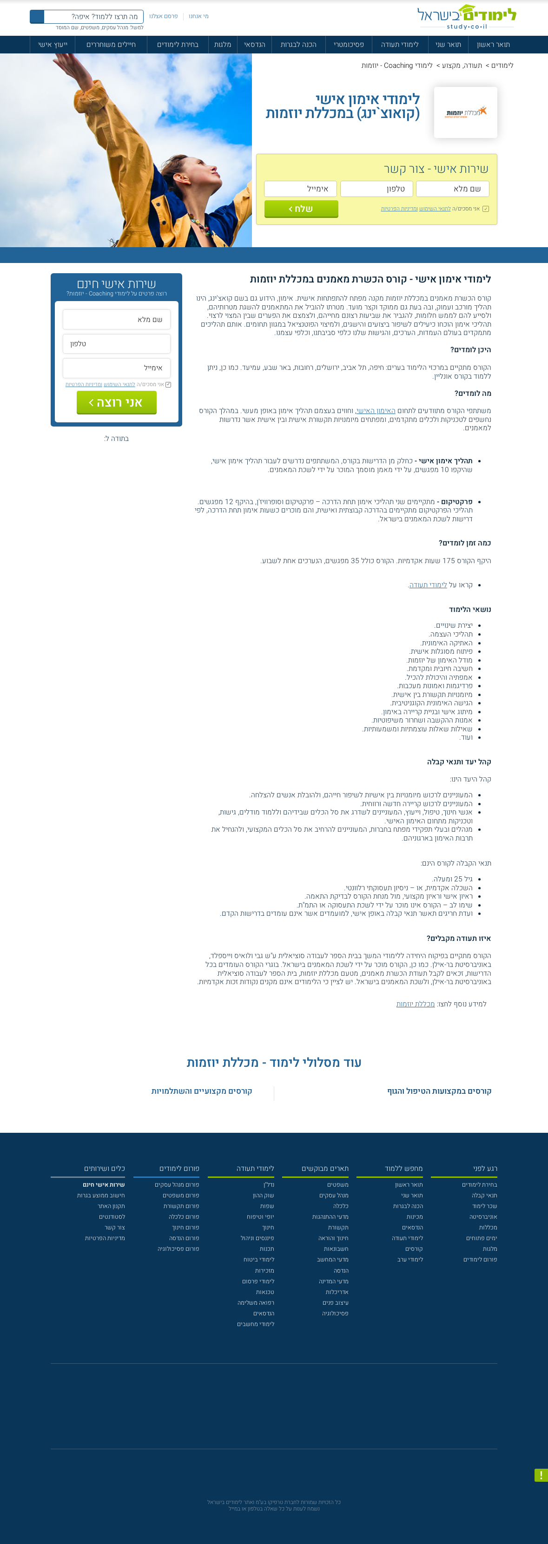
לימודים (502, 65)
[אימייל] (300, 189)
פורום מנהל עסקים (177, 1185)
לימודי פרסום (258, 1281)
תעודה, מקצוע (462, 65)
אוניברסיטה (483, 1217)
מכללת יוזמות (415, 1004)
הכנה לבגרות (299, 44)
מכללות (488, 1227)
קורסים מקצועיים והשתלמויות (202, 1091)
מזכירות (264, 1271)
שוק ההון (263, 1195)
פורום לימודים (480, 1259)
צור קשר (115, 1227)
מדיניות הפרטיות (105, 1238)
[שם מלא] (452, 189)
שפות (267, 1206)
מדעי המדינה (334, 1281)
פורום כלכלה (184, 1217)
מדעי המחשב (333, 1259)
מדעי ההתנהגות (330, 1217)
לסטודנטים (112, 1217)
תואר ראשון (493, 44)
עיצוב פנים (336, 1303)
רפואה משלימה (256, 1303)
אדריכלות (337, 1292)
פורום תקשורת (181, 1206)
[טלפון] (377, 189)
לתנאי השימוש (435, 208)
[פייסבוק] (268, 1411)
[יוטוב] (285, 1411)
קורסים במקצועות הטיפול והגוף (439, 1091)
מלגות (222, 44)
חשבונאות (336, 1249)
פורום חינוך (185, 1227)
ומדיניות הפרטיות (399, 208)
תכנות (267, 1249)
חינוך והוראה (333, 1238)
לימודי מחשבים (255, 1324)
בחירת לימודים (177, 44)
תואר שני (448, 44)
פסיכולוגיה (335, 1313)
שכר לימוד (484, 1206)
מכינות (415, 1217)
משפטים (338, 1185)
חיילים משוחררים (111, 44)
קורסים (414, 1249)
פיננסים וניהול (257, 1238)
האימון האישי (376, 411)
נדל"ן (269, 1185)
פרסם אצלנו (163, 16)
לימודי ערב (410, 1259)
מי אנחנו (199, 16)
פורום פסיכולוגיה (178, 1249)
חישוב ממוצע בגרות (101, 1195)
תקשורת (338, 1227)
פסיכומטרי (349, 44)
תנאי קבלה (484, 1195)
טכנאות (265, 1292)
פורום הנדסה (184, 1238)
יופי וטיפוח (260, 1217)
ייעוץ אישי (52, 44)
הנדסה (341, 1271)
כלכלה (341, 1206)
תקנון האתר (111, 1206)
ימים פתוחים (481, 1238)
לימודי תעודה (400, 44)
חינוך (268, 1227)
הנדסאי (254, 44)
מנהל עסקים (334, 1195)
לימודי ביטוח (259, 1259)
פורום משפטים (181, 1195)
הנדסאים (412, 1227)
